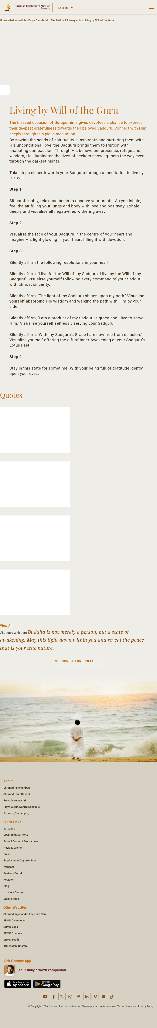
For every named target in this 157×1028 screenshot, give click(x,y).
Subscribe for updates (76, 661)
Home (3, 20)
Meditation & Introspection (67, 20)
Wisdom (13, 20)
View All (6, 625)
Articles (23, 20)
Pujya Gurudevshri (39, 20)
